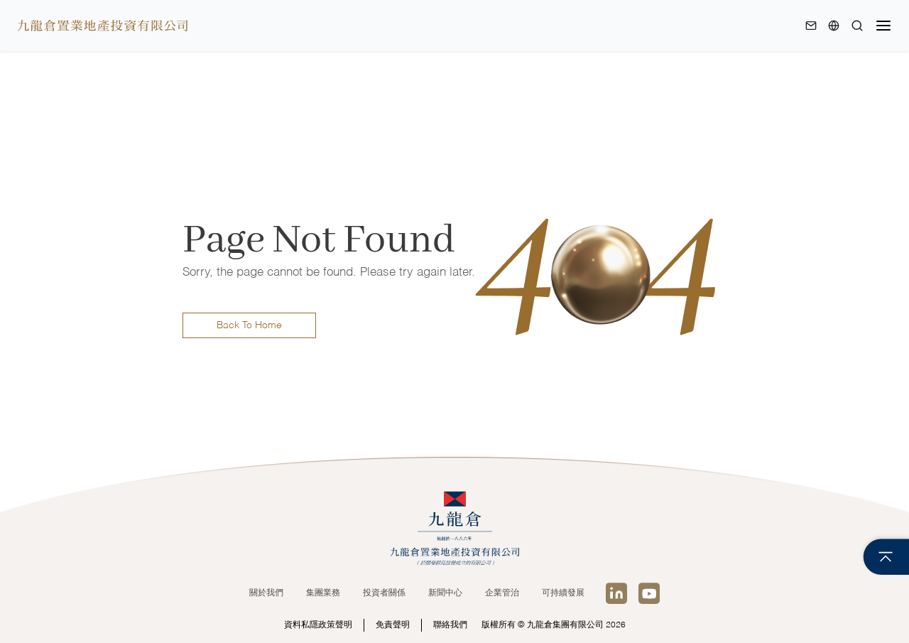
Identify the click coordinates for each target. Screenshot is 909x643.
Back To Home (249, 325)
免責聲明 (393, 625)
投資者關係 (384, 593)
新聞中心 (445, 593)
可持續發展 (563, 593)
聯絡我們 (450, 625)
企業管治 (502, 593)
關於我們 (266, 593)
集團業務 (323, 593)
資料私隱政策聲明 (318, 625)
